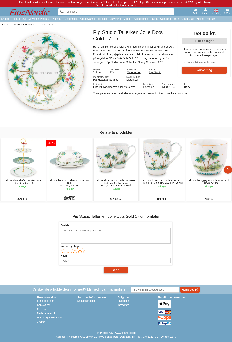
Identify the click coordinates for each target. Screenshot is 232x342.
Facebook (123, 300)
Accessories (141, 18)
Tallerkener (133, 72)
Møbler (127, 18)
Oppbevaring (87, 18)
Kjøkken (57, 18)
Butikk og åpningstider (49, 317)
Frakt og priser (45, 300)
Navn (64, 255)
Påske (154, 18)
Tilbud (16, 18)
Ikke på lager (204, 41)
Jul (24, 18)
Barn (176, 18)
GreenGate (187, 18)
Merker (211, 18)
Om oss (41, 309)
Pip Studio (155, 72)
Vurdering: (71, 246)
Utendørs (165, 18)
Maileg (200, 18)
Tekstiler (102, 18)
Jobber (41, 321)
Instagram (123, 305)
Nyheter (5, 18)
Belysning (115, 18)
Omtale (65, 225)
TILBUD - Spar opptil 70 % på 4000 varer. (135, 2)
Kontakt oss (44, 305)
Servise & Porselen (39, 18)
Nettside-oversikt (46, 313)
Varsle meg (204, 70)
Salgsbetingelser (86, 300)
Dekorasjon (71, 18)
